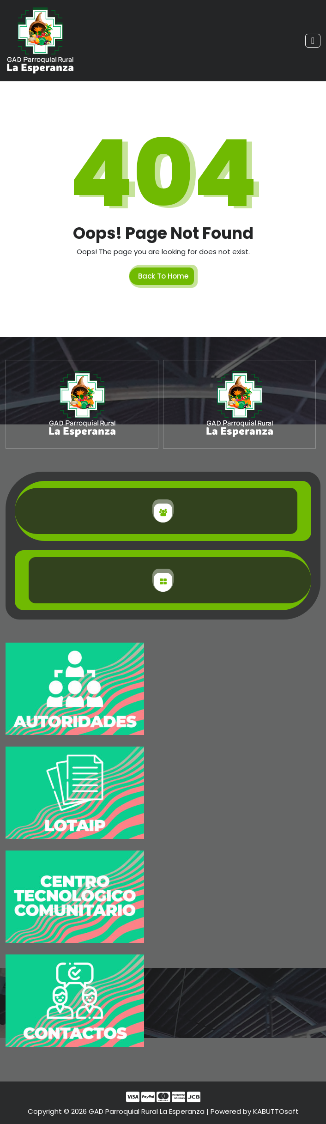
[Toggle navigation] (312, 41)
